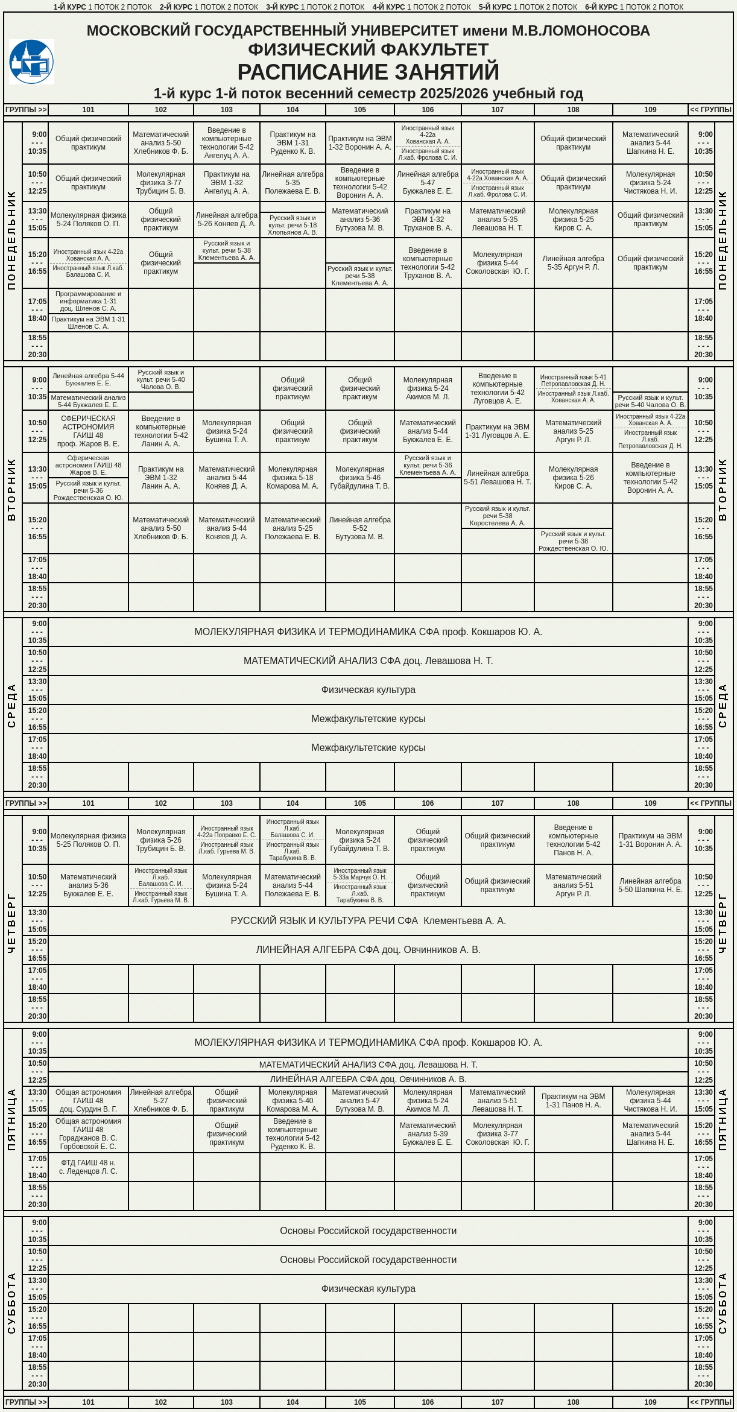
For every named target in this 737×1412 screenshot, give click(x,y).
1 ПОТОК (103, 7)
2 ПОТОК (136, 7)
